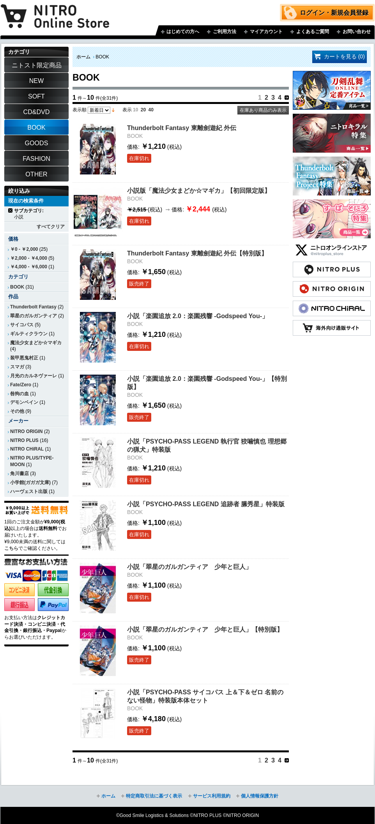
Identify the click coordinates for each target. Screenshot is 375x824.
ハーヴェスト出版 (29, 491)
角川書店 (19, 473)
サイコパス (22, 324)
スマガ (17, 367)
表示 (127, 110)
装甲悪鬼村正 (24, 358)
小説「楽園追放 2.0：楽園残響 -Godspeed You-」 (197, 315)
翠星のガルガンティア (33, 316)
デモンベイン (24, 402)
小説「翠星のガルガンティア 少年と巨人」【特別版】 (205, 629)
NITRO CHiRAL (27, 449)
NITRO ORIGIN (26, 431)
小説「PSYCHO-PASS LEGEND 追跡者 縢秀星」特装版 (206, 503)
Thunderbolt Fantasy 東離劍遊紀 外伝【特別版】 (197, 253)
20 (143, 110)
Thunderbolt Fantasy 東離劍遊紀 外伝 (181, 127)
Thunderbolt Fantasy (33, 307)
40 (151, 110)
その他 (17, 411)
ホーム (83, 57)
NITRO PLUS (24, 440)
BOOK (17, 287)
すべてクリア (51, 226)
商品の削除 (10, 210)
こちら (11, 548)
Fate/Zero (20, 384)
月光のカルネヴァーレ (33, 376)
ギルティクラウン (29, 333)
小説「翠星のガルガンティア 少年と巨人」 (189, 566)
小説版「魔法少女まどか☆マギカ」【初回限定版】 (199, 190)
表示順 (80, 110)
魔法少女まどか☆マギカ (36, 342)
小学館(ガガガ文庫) (30, 482)
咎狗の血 (19, 393)
